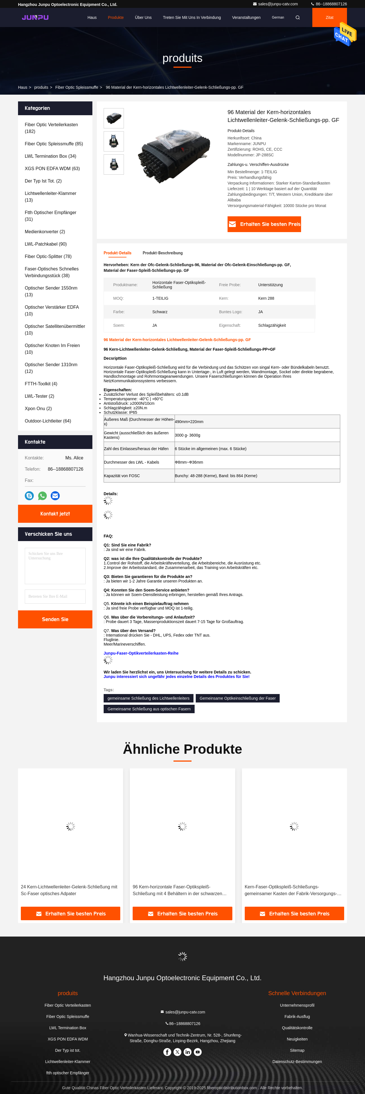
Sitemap (297, 1050)
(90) (46, 244)
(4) (41, 383)
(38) (52, 272)
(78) (48, 256)
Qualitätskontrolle (297, 1028)
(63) (52, 168)
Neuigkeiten (297, 1039)
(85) (54, 143)
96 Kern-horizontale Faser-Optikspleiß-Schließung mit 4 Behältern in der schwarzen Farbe (177, 890)
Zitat (329, 17)
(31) (50, 216)
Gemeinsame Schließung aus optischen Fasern (149, 709)
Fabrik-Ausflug (297, 1016)
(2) (43, 181)
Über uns (143, 17)
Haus (92, 17)
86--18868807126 (328, 4)
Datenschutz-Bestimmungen (297, 1061)
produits (41, 87)
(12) (51, 368)
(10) (52, 310)
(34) (50, 156)
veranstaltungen (246, 17)
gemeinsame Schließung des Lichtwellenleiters (149, 698)
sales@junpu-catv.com (276, 4)
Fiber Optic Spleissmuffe (76, 87)
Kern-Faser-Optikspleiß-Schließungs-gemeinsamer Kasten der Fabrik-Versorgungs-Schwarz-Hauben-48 (291, 890)
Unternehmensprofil (297, 1005)
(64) (48, 421)
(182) (51, 128)
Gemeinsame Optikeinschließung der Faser (238, 698)
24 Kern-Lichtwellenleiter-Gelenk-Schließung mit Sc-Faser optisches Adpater (69, 890)
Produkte (116, 17)
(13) (50, 197)
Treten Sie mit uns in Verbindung (192, 17)
